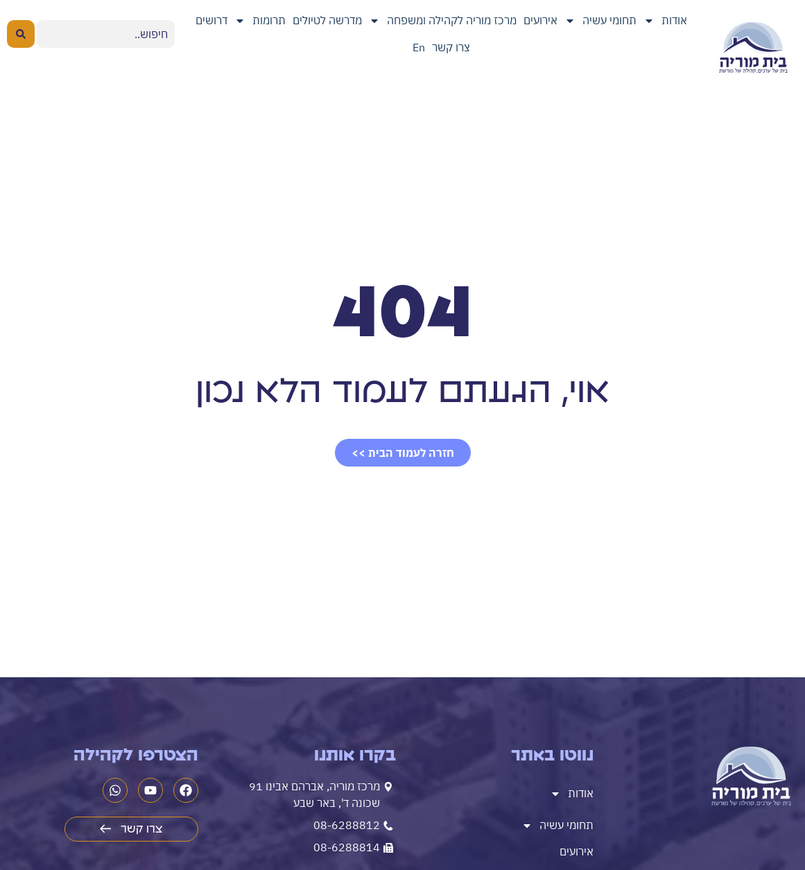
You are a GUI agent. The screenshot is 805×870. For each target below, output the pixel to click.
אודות (665, 20)
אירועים (540, 20)
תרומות (260, 20)
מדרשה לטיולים (327, 20)
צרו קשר (451, 47)
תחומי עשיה (600, 20)
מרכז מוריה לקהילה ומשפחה (443, 20)
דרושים (211, 20)
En (419, 47)
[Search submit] (21, 34)
